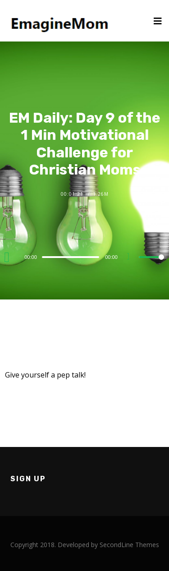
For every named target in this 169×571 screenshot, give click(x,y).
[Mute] (131, 257)
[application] (84, 257)
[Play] (10, 257)
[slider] (70, 257)
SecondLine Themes (129, 544)
